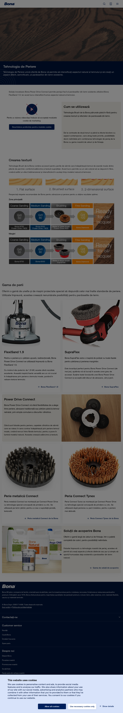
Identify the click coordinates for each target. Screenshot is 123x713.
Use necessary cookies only (82, 706)
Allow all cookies (52, 706)
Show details (108, 706)
